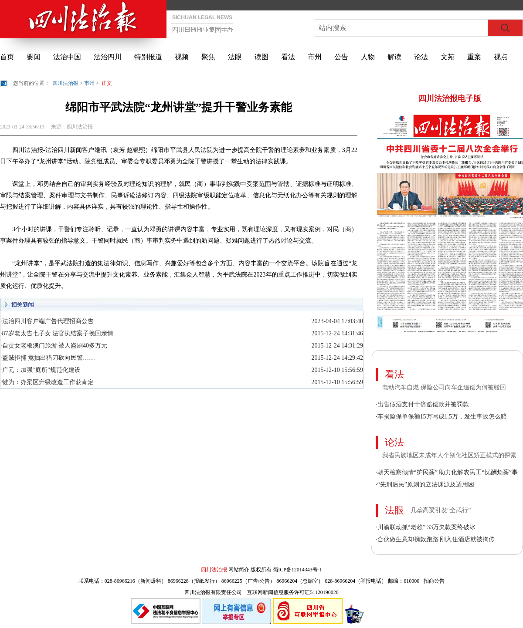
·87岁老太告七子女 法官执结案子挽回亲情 (56, 333)
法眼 (235, 57)
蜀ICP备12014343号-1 (297, 570)
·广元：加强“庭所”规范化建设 (40, 370)
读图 (261, 57)
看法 (288, 57)
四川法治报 (65, 83)
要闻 (34, 57)
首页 (7, 57)
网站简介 (238, 570)
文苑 (448, 57)
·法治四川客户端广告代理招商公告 (47, 321)
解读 (394, 57)
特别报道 (148, 57)
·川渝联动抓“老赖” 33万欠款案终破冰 (425, 527)
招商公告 (434, 581)
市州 (315, 57)
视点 (501, 57)
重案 (474, 57)
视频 (182, 57)
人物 (368, 57)
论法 (421, 57)
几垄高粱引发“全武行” (441, 510)
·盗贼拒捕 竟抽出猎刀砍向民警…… (47, 358)
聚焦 (208, 57)
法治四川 (108, 57)
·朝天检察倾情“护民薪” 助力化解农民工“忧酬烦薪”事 (447, 472)
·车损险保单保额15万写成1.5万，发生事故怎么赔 (441, 416)
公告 (341, 57)
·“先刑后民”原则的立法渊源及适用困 (425, 484)
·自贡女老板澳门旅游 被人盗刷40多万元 (53, 345)
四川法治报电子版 (449, 98)
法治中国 (67, 57)
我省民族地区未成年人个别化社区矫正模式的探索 (449, 455)
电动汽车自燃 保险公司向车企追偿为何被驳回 (444, 387)
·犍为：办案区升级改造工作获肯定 (47, 382)
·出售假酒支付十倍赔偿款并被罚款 (422, 404)
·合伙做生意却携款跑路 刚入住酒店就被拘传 (435, 539)
